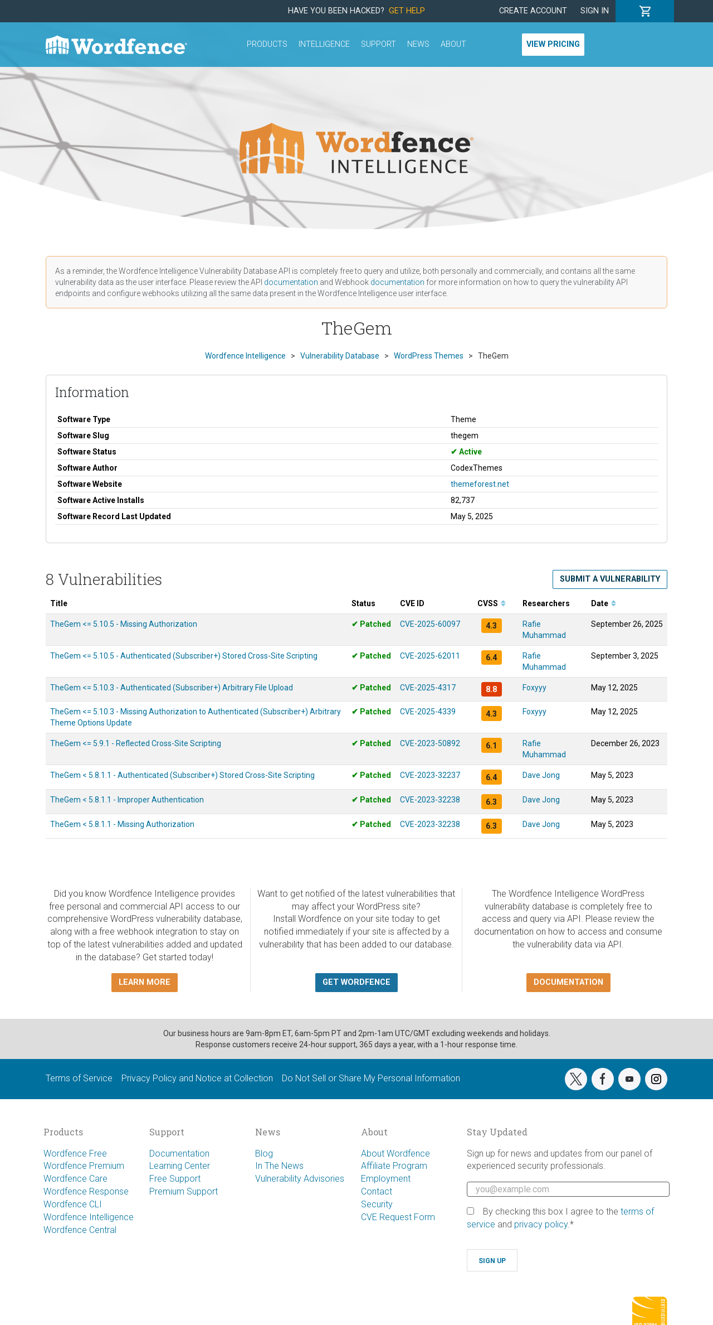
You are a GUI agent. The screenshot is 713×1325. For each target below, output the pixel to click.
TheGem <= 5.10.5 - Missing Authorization (123, 624)
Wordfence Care (75, 1178)
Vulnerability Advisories (299, 1178)
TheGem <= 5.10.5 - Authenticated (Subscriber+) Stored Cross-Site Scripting (184, 655)
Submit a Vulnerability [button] (610, 579)
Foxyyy (534, 687)
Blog (264, 1153)
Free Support (175, 1178)
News (418, 44)
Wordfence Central (79, 1230)
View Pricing (553, 44)
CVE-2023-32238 (430, 799)
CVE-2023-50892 (430, 743)
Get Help (407, 11)
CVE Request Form (398, 1217)
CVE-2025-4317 (428, 687)
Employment (386, 1178)
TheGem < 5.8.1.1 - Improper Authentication (127, 799)
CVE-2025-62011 (430, 655)
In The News (279, 1165)
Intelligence (324, 44)
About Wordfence (395, 1153)
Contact (376, 1191)
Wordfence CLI (72, 1204)
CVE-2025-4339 (428, 711)
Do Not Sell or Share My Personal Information (371, 1078)
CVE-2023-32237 (430, 775)
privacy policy (541, 1224)
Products (267, 44)
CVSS (491, 603)
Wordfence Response (86, 1191)
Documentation (179, 1153)
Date (603, 603)
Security (377, 1204)
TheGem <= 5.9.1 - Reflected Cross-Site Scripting (135, 743)
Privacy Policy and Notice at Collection (197, 1078)
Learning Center (179, 1165)
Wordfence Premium (83, 1165)
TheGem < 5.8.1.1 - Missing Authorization (122, 824)
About (453, 44)
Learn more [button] (144, 982)
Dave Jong (541, 775)
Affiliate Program (394, 1165)
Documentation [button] (568, 982)
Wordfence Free (75, 1153)
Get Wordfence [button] (356, 982)
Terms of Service (79, 1078)
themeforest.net (480, 484)
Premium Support (183, 1191)
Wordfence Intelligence (88, 1217)
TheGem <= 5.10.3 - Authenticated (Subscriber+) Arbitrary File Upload (171, 687)
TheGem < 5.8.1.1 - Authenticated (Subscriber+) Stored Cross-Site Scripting (182, 775)
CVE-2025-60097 (430, 624)
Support (378, 44)
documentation (291, 282)
